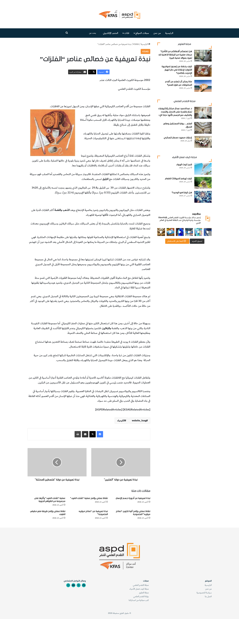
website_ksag (139, 420)
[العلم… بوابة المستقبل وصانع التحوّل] (203, 128)
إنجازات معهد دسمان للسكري (178, 137)
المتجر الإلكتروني (110, 33)
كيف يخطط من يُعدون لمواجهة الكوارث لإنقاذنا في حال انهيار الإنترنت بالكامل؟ (177, 69)
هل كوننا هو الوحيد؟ (182, 192)
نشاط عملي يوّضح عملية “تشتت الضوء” (89, 498)
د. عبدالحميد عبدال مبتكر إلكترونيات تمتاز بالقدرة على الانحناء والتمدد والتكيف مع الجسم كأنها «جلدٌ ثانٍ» (175, 111)
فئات (126, 33)
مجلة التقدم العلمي (141, 585)
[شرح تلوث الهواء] (203, 169)
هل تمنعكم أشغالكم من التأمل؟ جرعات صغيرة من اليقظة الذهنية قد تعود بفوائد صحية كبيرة (175, 54)
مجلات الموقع (142, 33)
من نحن (157, 33)
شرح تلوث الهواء (184, 164)
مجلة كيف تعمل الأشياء (139, 589)
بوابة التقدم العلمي (141, 596)
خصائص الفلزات (126, 97)
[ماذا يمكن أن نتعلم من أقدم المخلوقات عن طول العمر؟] (203, 86)
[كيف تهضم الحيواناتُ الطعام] (203, 183)
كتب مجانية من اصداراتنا (139, 600)
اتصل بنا (208, 596)
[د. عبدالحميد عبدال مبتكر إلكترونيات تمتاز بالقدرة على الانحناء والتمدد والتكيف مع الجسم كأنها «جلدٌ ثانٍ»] (203, 113)
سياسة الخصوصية (204, 592)
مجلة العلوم (144, 592)
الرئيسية (169, 33)
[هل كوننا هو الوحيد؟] (203, 197)
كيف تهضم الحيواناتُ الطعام (178, 178)
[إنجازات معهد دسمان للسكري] (203, 142)
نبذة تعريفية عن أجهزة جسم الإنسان (133, 498)
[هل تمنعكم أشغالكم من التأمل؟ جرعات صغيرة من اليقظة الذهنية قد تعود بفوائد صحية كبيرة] (203, 56)
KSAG (136, 44)
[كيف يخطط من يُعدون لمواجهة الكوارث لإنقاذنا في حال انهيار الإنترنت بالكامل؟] (203, 71)
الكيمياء (113, 97)
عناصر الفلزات (143, 97)
